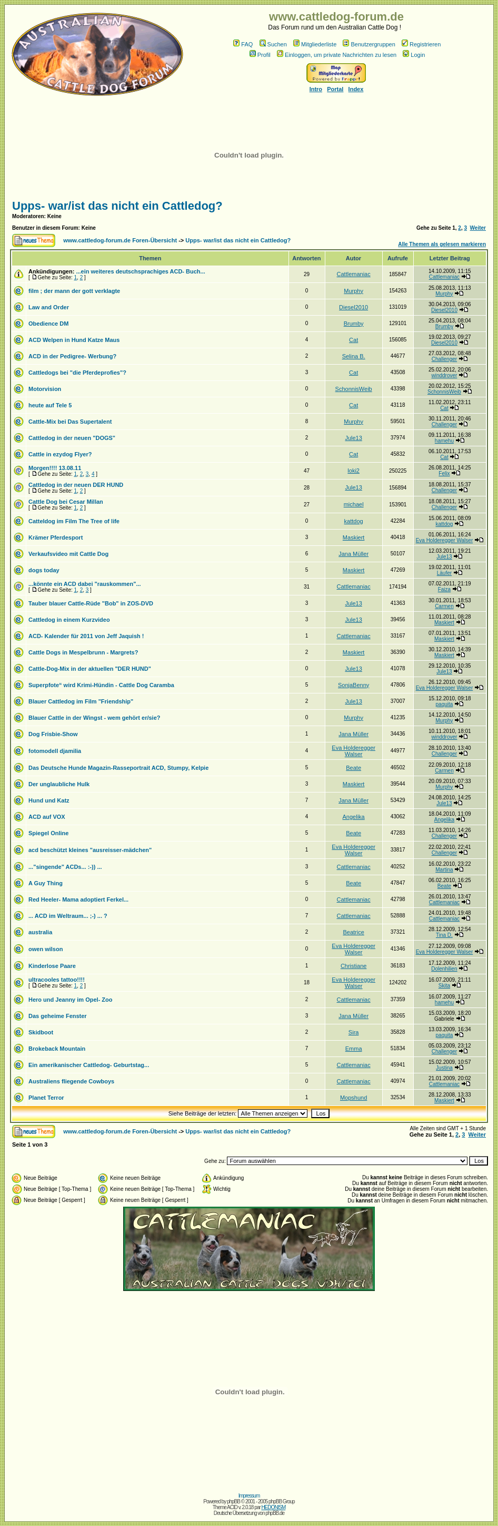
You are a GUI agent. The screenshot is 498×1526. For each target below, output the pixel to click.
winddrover (444, 375)
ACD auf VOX (46, 817)
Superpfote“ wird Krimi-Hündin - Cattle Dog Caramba (101, 685)
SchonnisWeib (353, 389)
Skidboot (40, 1032)
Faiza (444, 589)
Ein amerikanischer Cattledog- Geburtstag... (88, 1065)
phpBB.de (274, 1513)
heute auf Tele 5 (50, 405)
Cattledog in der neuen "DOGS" (71, 438)
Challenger (444, 359)
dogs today (43, 570)
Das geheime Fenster (57, 1016)
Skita (444, 986)
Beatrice (353, 932)
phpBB (233, 1501)
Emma (353, 1048)
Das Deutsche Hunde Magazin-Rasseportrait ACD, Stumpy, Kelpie (118, 768)
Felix (444, 473)
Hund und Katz (48, 800)
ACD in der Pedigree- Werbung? (72, 356)
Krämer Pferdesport (55, 537)
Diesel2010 (353, 307)
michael (354, 504)
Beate (353, 768)
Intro (316, 89)
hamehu (444, 441)
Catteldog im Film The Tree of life (73, 521)
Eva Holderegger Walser (444, 540)
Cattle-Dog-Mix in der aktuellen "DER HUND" (89, 669)
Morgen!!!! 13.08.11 (54, 468)
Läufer (444, 573)
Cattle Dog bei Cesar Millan (65, 501)
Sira (353, 1032)
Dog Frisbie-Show (53, 734)
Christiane (354, 966)
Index (356, 89)
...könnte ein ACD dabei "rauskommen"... (84, 584)
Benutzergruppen (369, 44)
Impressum (249, 1496)
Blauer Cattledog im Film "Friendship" (80, 701)
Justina (444, 1068)
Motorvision (44, 389)
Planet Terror (46, 1097)
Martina (444, 870)
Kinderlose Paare (52, 966)
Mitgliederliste (314, 44)
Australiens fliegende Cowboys (71, 1081)
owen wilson (45, 949)
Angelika (354, 817)
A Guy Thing (45, 883)
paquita (444, 704)
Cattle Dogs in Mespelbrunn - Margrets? (83, 652)
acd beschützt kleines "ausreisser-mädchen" (90, 850)
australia (40, 932)
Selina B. (353, 356)
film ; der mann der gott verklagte (74, 291)
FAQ (243, 44)
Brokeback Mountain (56, 1048)
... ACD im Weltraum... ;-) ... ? (67, 916)
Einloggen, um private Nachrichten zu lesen (336, 55)
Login (414, 55)
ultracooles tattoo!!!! (56, 979)
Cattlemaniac (354, 274)
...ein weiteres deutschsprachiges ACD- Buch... (140, 271)
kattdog (353, 521)
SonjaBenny (353, 685)
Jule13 (353, 438)
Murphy (353, 291)
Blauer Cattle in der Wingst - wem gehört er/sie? (94, 718)
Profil (260, 55)
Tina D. (444, 935)
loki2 (353, 470)
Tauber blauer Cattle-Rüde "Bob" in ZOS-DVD (90, 603)
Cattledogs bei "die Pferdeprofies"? (77, 372)
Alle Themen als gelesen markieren (442, 244)
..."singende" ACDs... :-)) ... (65, 867)
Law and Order (48, 307)
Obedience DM (48, 323)
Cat (353, 340)
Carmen (444, 606)
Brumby (354, 323)
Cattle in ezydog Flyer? (60, 454)
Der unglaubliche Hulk (58, 784)
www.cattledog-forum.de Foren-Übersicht (120, 240)
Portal (335, 89)
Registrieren (421, 44)
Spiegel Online (48, 833)
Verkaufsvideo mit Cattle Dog (68, 554)
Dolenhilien (444, 969)
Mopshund (353, 1097)
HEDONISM (273, 1507)
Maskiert (354, 537)
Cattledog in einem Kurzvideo (69, 620)
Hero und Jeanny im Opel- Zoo (70, 999)
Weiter (478, 228)
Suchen (273, 44)
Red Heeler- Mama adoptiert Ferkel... (78, 899)
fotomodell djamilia (54, 751)
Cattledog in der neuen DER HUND (75, 485)
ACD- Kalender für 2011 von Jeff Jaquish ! (86, 636)
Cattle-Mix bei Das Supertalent (70, 421)
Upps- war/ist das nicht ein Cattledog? (117, 205)
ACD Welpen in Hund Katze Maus (73, 340)
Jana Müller (353, 554)
